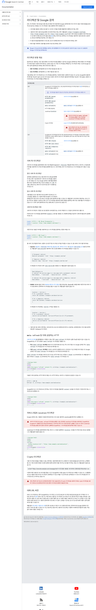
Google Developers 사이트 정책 (50, 518)
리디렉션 (70, 105)
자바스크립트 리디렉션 (69, 111)
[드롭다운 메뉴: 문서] (33, 2)
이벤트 (59, 2)
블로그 (42, 2)
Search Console (87, 7)
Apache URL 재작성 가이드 (60, 247)
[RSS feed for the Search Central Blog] (41, 601)
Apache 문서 (76, 247)
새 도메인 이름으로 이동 (39, 505)
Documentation (8, 7)
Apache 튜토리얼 (44, 247)
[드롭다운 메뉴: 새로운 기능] (55, 2)
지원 (37, 2)
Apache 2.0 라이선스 (87, 517)
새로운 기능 (50, 2)
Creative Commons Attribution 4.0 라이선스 (54, 517)
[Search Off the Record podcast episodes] (77, 601)
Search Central (14, 2)
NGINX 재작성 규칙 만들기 (52, 284)
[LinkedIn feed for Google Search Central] (41, 589)
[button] (9, 12)
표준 (52, 36)
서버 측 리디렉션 (68, 96)
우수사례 (66, 2)
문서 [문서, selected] (30, 2)
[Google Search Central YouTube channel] (77, 589)
